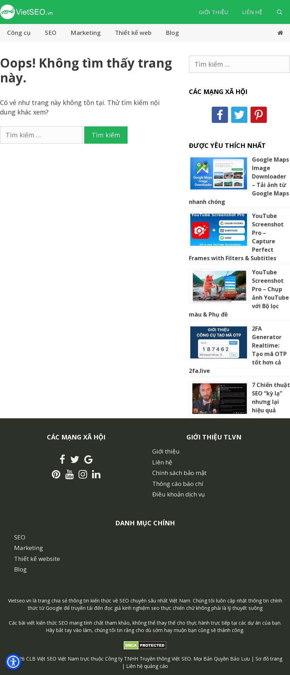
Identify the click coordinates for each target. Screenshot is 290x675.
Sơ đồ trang (268, 658)
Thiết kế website (37, 559)
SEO (50, 33)
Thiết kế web (133, 33)
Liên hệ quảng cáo (147, 666)
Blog (172, 33)
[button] (13, 662)
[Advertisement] (87, 196)
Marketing (85, 33)
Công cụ (19, 33)
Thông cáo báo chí (177, 484)
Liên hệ (252, 11)
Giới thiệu (213, 11)
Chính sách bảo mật (179, 473)
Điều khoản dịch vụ (178, 494)
